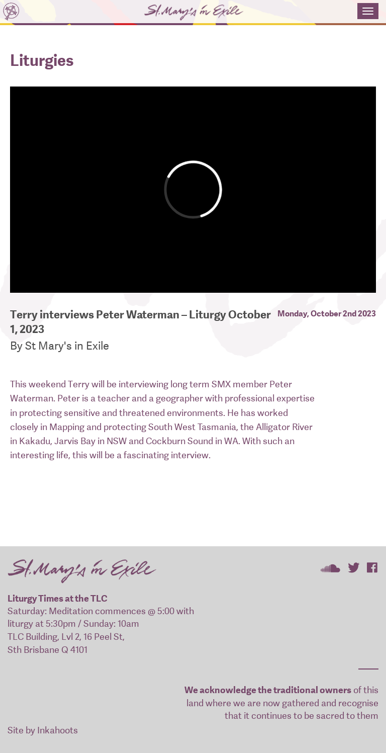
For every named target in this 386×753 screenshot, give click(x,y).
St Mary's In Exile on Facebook (372, 567)
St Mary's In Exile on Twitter (353, 567)
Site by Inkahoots (43, 730)
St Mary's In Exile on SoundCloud (330, 567)
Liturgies (42, 60)
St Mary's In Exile (178, 12)
